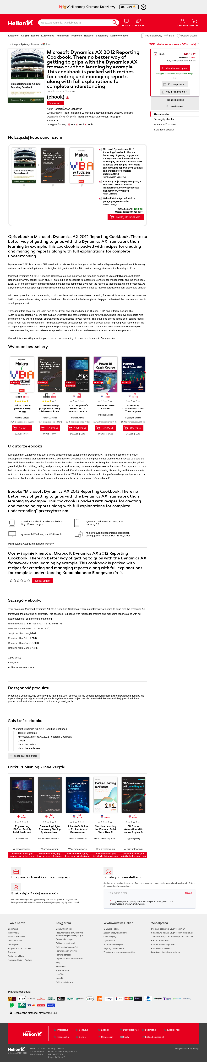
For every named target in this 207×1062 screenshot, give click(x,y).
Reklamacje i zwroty (65, 982)
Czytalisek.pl (107, 1037)
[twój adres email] (143, 893)
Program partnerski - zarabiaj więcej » (40, 877)
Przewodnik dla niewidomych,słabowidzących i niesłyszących (70, 934)
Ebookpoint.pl (173, 1030)
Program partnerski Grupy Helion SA (168, 929)
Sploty (126, 1037)
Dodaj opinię (42, 580)
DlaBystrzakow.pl (131, 1030)
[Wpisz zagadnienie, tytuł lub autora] (74, 22)
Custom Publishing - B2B (163, 944)
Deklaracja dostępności (66, 947)
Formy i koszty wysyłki (66, 951)
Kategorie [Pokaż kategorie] (13, 35)
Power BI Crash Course (105, 407)
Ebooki (35, 35)
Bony (171, 35)
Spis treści (164, 129)
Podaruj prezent (189, 35)
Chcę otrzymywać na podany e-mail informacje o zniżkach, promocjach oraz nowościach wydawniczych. (139, 902)
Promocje (76, 35)
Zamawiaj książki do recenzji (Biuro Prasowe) (172, 936)
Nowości (88, 35)
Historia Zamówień (17, 936)
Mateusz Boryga (110, 204)
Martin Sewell (44, 838)
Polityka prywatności (65, 943)
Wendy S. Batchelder (78, 838)
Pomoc (49, 543)
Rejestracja (13, 933)
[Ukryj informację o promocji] (143, 7)
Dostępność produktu (165, 124)
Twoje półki (13, 944)
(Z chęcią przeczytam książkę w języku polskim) (107, 112)
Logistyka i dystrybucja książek (165, 952)
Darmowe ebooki (119, 35)
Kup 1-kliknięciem (175, 91)
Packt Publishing (72, 112)
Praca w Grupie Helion (161, 948)
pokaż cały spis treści (25, 755)
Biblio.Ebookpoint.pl (154, 1037)
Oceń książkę (110, 936)
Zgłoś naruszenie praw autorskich (119, 952)
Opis (161, 114)
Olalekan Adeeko (105, 415)
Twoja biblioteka (15, 940)
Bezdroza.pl (150, 1030)
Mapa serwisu (62, 970)
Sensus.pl (83, 1030)
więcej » (141, 904)
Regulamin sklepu (64, 939)
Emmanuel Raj (22, 838)
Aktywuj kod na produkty (19, 948)
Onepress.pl (62, 1030)
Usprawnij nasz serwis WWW (69, 958)
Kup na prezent (176, 84)
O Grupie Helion (111, 929)
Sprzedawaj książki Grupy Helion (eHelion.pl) (172, 933)
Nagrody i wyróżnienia (114, 948)
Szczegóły (164, 119)
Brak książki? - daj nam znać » (35, 893)
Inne (32, 667)
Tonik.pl (195, 1048)
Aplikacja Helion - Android (20, 960)
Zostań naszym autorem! (115, 933)
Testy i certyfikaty (16, 956)
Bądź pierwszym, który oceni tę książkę (99, 116)
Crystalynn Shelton (133, 418)
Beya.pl (82, 1037)
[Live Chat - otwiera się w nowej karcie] (138, 23)
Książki (25, 35)
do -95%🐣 (129, 7)
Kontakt (59, 978)
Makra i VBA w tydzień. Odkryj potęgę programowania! (22, 410)
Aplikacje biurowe (17, 667)
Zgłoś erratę (14, 657)
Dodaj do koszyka (174, 68)
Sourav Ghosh (57, 838)
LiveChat (60, 974)
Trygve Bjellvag (133, 838)
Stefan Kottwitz (77, 418)
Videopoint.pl (63, 1037)
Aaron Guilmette (110, 194)
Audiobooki (63, 35)
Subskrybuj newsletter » (122, 877)
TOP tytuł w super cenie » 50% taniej (172, 44)
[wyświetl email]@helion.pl (66, 1051)
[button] (145, 373)
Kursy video (47, 35)
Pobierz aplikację (153, 35)
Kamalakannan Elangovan (68, 108)
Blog (58, 962)
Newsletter (61, 966)
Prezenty (12, 952)
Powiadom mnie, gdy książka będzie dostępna (22, 854)
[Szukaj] (115, 22)
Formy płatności (63, 955)
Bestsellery (102, 35)
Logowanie (13, 929)
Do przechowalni (174, 106)
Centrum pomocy (64, 929)
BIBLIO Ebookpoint (160, 940)
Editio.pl (105, 1030)
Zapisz (188, 893)
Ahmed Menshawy (102, 838)
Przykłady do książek (113, 944)
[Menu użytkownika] (182, 23)
